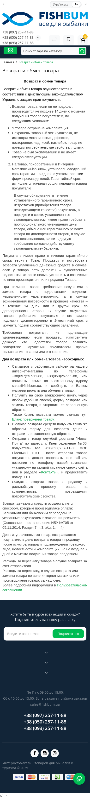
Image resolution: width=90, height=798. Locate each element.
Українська (60, 4)
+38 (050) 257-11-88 (18, 37)
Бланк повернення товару (33, 419)
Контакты (48, 472)
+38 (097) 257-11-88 (18, 32)
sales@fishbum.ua (45, 704)
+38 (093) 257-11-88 (18, 42)
